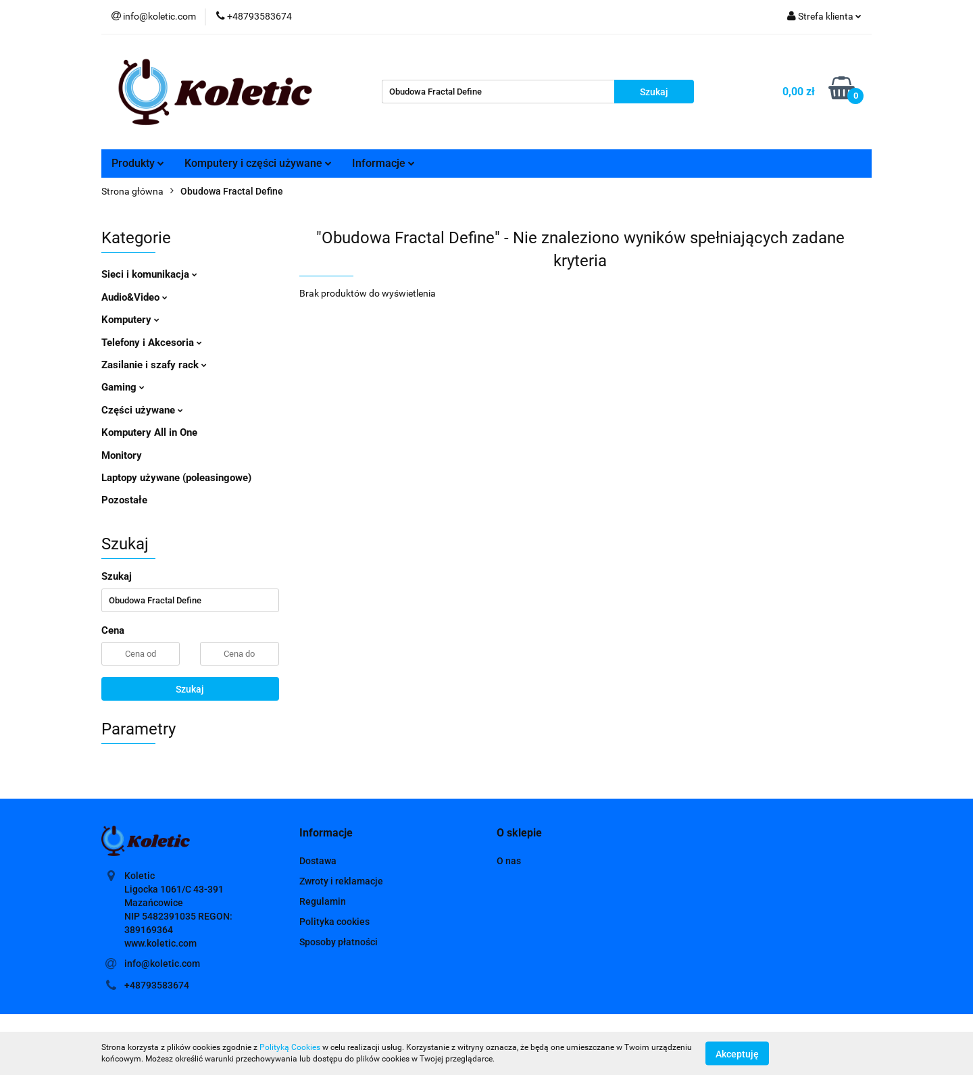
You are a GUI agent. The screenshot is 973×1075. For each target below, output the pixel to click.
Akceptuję (737, 1053)
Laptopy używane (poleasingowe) (176, 478)
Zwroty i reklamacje (341, 881)
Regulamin (322, 901)
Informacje (383, 163)
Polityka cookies (334, 921)
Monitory (121, 455)
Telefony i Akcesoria (151, 342)
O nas (509, 860)
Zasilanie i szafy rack (154, 365)
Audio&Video (134, 297)
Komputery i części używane (258, 163)
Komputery (130, 320)
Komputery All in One (149, 432)
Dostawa (317, 860)
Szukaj (190, 689)
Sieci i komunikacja (149, 274)
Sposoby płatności (338, 941)
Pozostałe (124, 500)
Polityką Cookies (289, 1047)
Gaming (123, 387)
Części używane (142, 410)
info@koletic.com (162, 963)
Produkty (137, 163)
